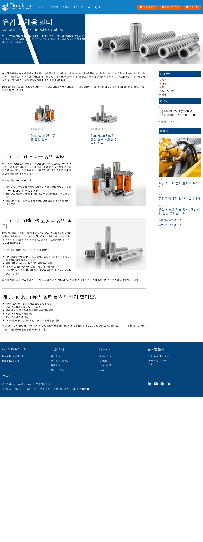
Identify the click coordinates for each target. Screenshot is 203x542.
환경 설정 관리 (61, 389)
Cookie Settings (80, 389)
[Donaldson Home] (19, 7)
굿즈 (101, 370)
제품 (41, 7)
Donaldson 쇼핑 (10, 361)
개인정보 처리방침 (12, 389)
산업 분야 (53, 7)
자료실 (66, 7)
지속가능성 (105, 365)
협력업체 (104, 361)
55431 (151, 364)
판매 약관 (45, 389)
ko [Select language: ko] (98, 7)
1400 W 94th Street (158, 356)
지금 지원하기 (58, 370)
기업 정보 (56, 356)
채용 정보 (56, 365)
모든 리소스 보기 (167, 122)
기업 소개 (79, 7)
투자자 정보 (105, 356)
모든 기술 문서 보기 (168, 219)
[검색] (89, 7)
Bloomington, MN (157, 360)
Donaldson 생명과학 (13, 356)
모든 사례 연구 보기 (168, 224)
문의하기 (8, 376)
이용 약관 (31, 389)
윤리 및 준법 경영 (60, 361)
